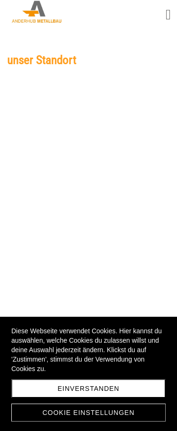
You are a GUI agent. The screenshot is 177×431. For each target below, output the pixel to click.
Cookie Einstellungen (88, 412)
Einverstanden (88, 388)
